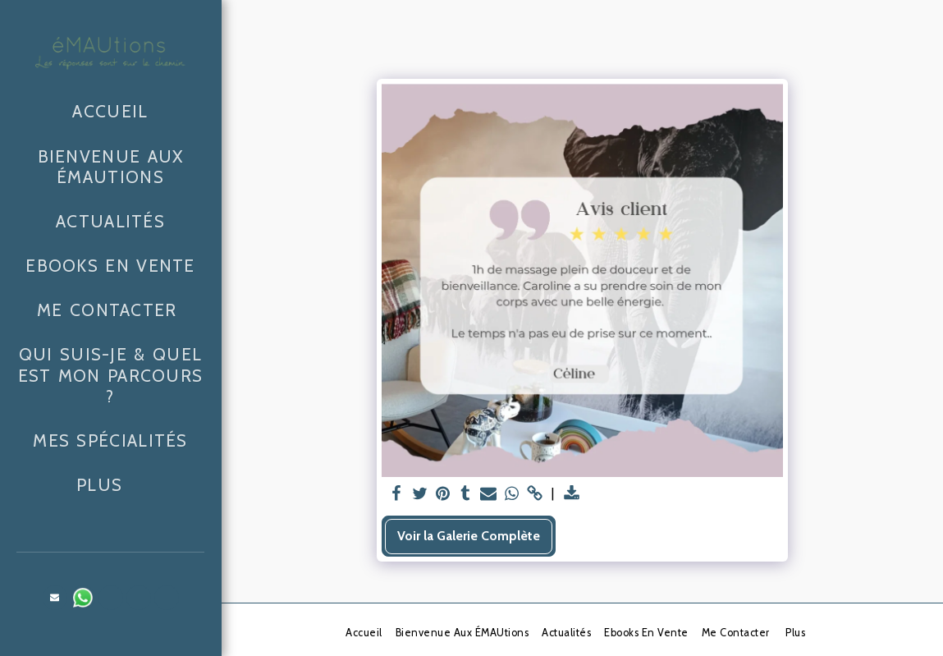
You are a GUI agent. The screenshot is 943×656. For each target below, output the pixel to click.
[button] (55, 597)
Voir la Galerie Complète (468, 536)
